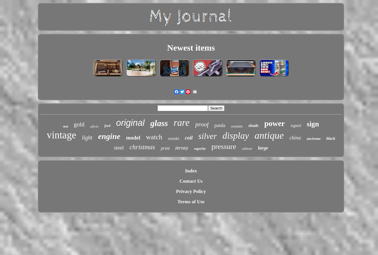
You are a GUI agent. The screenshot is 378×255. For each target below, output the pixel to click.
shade (253, 125)
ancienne (314, 138)
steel (119, 148)
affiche (94, 126)
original (130, 123)
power (274, 123)
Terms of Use (191, 201)
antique (269, 135)
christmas (142, 147)
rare (182, 122)
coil (189, 138)
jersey (181, 148)
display (236, 135)
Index (191, 171)
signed (296, 125)
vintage (61, 135)
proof (202, 124)
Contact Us (191, 181)
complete (237, 126)
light (87, 137)
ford (107, 126)
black (330, 138)
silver (207, 136)
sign (313, 124)
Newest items (191, 47)
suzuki (173, 138)
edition (247, 148)
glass (159, 123)
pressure (223, 146)
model (133, 138)
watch (154, 137)
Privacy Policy (191, 191)
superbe (200, 149)
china (295, 138)
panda (219, 125)
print (165, 148)
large (263, 148)
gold (79, 124)
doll (65, 126)
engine (109, 136)
